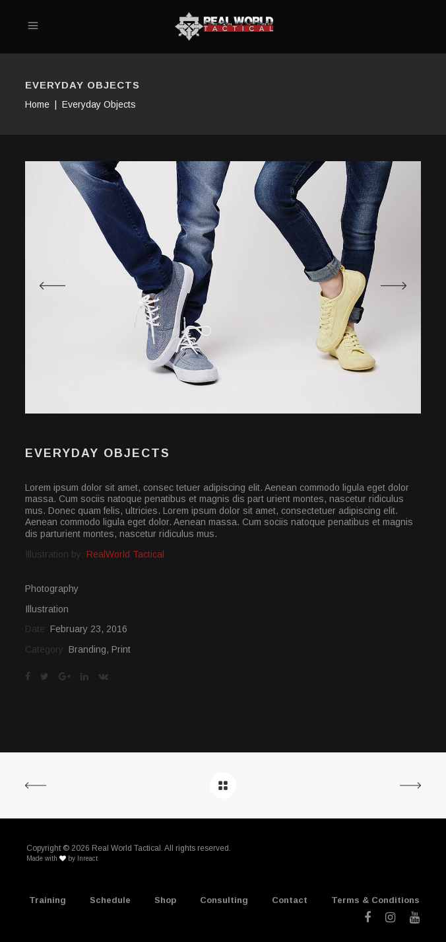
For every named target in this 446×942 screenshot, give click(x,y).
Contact (289, 900)
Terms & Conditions (375, 900)
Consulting (224, 900)
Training (47, 900)
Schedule (110, 900)
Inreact (87, 858)
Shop (165, 900)
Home (37, 104)
